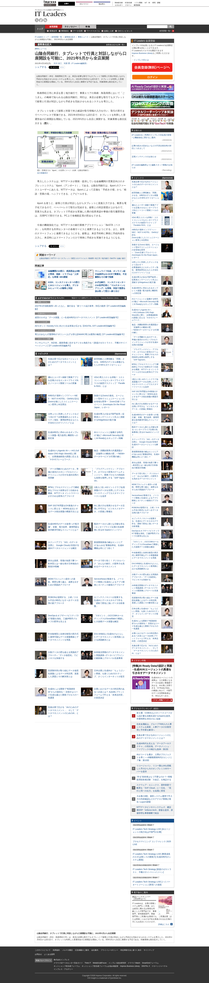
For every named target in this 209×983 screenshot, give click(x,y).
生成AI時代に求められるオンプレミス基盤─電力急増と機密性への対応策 (63, 435)
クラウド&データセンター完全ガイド (68, 963)
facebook (41, 20)
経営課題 (53, 26)
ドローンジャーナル (159, 966)
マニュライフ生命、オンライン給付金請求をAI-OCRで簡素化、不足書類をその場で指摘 (111, 274)
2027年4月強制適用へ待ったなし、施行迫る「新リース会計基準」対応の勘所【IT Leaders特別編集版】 (80, 307)
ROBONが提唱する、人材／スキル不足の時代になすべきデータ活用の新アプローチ (63, 600)
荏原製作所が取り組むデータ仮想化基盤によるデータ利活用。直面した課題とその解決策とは (63, 673)
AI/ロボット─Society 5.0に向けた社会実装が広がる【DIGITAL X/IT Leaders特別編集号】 (75, 326)
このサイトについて (43, 950)
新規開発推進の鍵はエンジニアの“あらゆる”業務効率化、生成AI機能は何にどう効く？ (109, 545)
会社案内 (94, 950)
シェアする (40, 67)
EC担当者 (128, 2)
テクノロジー (71, 26)
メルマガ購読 (67, 950)
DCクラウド (84, 4)
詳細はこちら (164, 924)
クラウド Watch (134, 963)
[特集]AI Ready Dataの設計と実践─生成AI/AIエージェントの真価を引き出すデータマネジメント (152, 669)
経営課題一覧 (57, 37)
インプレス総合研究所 (117, 963)
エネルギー (119, 5)
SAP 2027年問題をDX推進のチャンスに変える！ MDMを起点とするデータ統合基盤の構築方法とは (63, 508)
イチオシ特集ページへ (162, 700)
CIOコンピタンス (125, 31)
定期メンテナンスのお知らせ (144, 157)
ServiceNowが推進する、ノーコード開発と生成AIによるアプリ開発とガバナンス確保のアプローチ (109, 582)
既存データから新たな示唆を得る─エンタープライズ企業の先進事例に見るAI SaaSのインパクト (109, 527)
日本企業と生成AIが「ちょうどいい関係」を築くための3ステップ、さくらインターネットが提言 (109, 673)
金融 (119, 258)
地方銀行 (105, 258)
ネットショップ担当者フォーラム (67, 966)
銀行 (124, 258)
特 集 (87, 26)
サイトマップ (149, 950)
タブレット (65, 258)
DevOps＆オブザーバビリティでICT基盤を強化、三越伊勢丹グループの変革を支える (63, 618)
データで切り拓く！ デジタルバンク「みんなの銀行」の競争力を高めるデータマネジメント (109, 563)
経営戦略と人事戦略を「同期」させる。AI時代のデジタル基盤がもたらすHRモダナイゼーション (109, 362)
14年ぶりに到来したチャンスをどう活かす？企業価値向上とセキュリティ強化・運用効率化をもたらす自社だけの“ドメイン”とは (145, 267)
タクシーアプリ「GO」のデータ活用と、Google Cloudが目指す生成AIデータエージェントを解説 (63, 545)
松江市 (97, 258)
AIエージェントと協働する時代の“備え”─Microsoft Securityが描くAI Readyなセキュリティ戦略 (109, 435)
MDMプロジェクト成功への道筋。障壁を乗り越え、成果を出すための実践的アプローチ (63, 582)
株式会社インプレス (61, 960)
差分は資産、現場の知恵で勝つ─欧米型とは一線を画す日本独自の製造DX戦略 (63, 563)
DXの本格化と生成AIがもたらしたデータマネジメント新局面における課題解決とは (109, 637)
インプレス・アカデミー (63, 969)
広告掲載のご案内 (82, 950)
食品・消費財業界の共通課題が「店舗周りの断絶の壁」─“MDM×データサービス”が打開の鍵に (109, 453)
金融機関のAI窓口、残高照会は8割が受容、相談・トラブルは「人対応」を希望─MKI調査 (64, 274)
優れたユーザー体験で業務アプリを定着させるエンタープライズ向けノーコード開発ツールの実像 (63, 380)
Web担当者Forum (100, 963)
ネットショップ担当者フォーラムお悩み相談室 (100, 966)
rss (45, 20)
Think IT (88, 963)
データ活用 (77, 31)
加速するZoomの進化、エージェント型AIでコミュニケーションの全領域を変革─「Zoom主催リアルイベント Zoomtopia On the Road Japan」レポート (109, 401)
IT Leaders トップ (42, 37)
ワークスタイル (93, 31)
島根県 (91, 258)
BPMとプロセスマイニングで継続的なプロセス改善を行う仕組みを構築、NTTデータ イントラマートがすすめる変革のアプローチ (145, 369)
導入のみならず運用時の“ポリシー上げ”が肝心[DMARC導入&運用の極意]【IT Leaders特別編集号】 (80, 334)
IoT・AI (147, 2)
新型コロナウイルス (79, 258)
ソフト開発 (138, 2)
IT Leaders (50, 13)
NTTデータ (55, 258)
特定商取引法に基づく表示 (130, 950)
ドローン (128, 5)
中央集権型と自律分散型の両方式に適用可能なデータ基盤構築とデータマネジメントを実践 (63, 637)
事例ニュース (83, 37)
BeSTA (113, 258)
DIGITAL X (146, 966)
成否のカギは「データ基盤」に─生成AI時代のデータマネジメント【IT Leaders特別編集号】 (77, 317)
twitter (37, 20)
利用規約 (56, 950)
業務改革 (53, 31)
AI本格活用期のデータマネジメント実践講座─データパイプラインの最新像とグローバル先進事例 (109, 655)
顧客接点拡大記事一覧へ (115, 45)
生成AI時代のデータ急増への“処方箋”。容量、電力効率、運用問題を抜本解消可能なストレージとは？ (63, 527)
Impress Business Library (142, 53)
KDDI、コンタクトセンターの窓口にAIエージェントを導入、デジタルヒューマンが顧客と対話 (64, 285)
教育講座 (137, 5)
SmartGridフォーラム (150, 963)
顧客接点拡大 (70, 37)
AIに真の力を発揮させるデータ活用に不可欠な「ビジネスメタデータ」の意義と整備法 (109, 508)
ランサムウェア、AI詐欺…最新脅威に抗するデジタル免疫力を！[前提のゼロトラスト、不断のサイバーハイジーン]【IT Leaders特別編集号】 (81, 344)
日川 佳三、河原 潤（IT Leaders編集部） (71, 63)
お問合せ (38, 954)
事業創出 (65, 31)
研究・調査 (156, 2)
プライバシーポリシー (109, 950)
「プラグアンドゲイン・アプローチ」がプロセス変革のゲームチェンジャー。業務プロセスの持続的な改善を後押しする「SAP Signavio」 (109, 475)
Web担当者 (119, 2)
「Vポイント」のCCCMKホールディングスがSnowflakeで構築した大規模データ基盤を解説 (109, 618)
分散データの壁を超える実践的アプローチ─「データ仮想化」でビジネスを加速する (63, 655)
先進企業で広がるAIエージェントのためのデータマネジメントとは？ (63, 362)
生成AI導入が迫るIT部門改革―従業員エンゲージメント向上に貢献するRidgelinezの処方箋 (109, 417)
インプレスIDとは (141, 60)
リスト (62, 67)
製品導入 (102, 4)
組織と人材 (108, 31)
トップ (40, 29)
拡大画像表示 (42, 173)
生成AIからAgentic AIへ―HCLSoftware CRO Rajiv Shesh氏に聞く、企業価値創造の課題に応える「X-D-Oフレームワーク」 (145, 315)
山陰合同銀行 (44, 258)
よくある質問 (49, 954)
